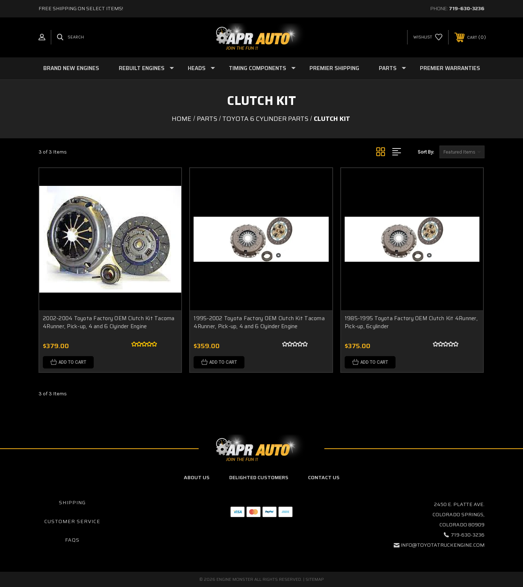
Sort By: (426, 152)
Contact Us (324, 477)
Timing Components (262, 68)
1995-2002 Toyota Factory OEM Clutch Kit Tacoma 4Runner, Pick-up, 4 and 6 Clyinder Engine (259, 322)
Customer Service (72, 521)
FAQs (72, 540)
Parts (392, 68)
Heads (201, 68)
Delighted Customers (258, 477)
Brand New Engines (71, 68)
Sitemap (314, 579)
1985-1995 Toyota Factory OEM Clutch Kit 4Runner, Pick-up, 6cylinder (411, 322)
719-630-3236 (467, 8)
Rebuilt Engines (146, 68)
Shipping (72, 502)
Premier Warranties (450, 68)
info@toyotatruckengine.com (443, 545)
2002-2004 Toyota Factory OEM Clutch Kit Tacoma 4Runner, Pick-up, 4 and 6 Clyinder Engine (109, 322)
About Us (197, 477)
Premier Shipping (334, 68)
